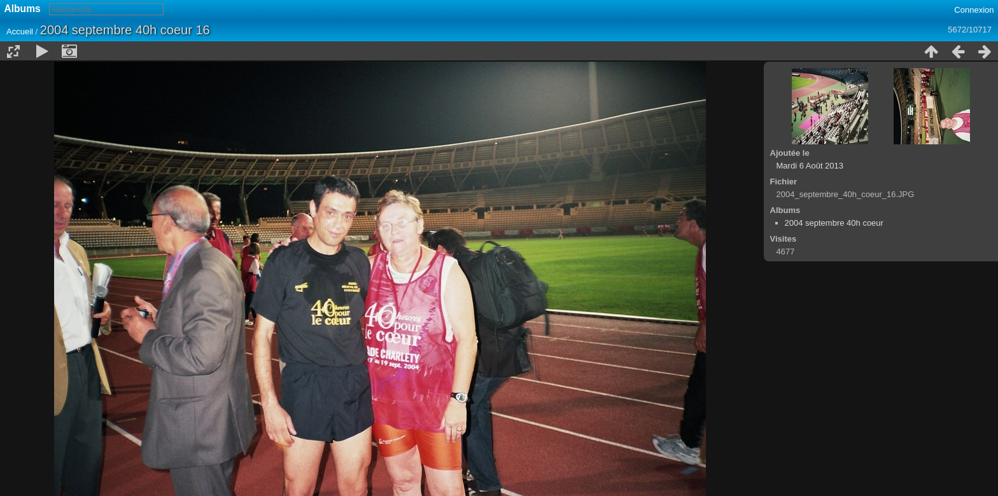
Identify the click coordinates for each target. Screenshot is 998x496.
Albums (22, 8)
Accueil (19, 31)
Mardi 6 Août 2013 (810, 165)
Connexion (974, 10)
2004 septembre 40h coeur (834, 223)
